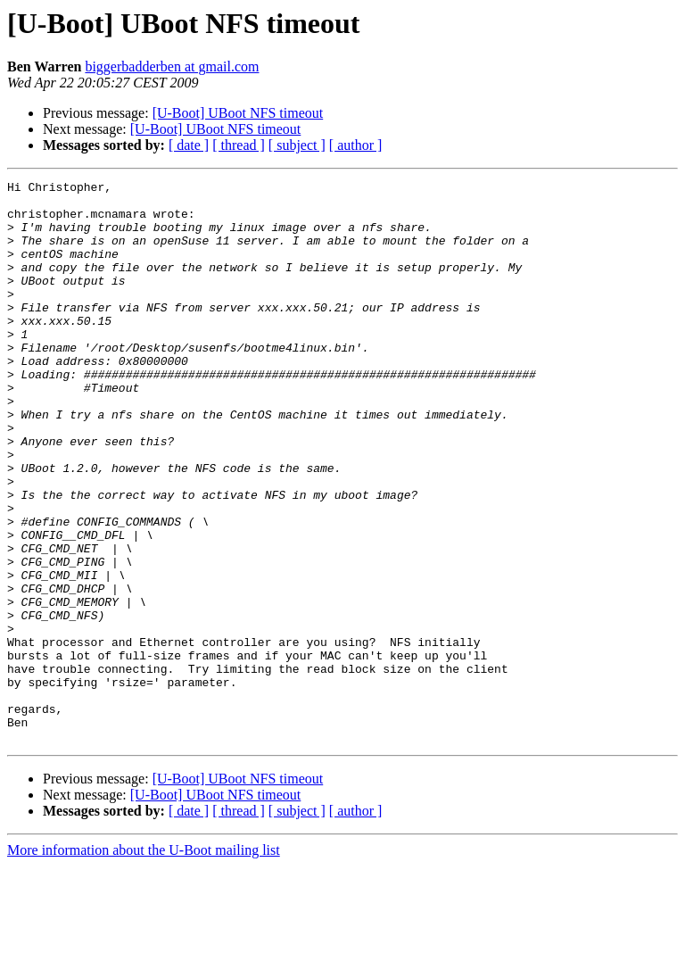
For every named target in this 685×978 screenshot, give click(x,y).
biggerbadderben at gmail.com (172, 66)
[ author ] (356, 145)
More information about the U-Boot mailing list (143, 962)
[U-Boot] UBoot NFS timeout (238, 112)
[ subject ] (297, 145)
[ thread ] (238, 145)
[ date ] (189, 145)
